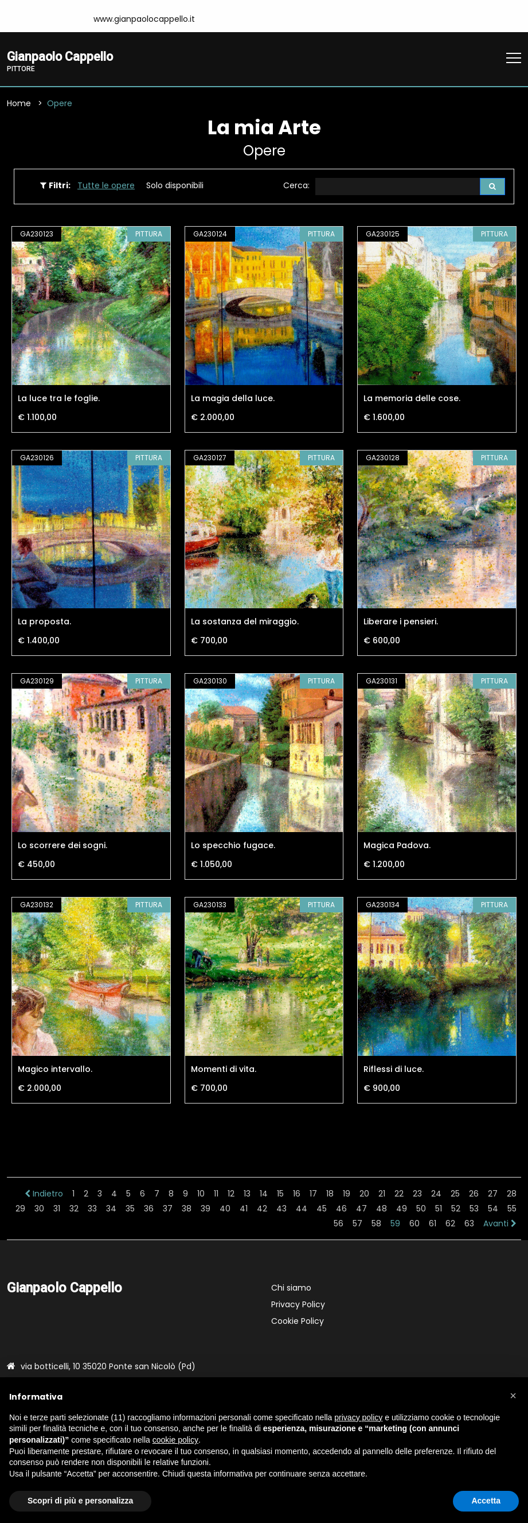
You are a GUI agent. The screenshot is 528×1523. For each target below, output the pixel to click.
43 (281, 1209)
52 (455, 1209)
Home (19, 104)
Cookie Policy (297, 1322)
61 (432, 1224)
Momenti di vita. (223, 1070)
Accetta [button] (485, 1500)
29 (20, 1209)
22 (399, 1194)
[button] (513, 1395)
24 (436, 1194)
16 (296, 1194)
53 (474, 1209)
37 (168, 1209)
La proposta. (44, 623)
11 (216, 1194)
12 (231, 1194)
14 (264, 1194)
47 (361, 1209)
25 (455, 1194)
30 (39, 1209)
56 (338, 1224)
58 (376, 1224)
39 (205, 1209)
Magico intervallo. (55, 1070)
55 (512, 1209)
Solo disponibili (175, 186)
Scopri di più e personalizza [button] (80, 1500)
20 (364, 1194)
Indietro (44, 1194)
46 (341, 1209)
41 (244, 1209)
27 (493, 1194)
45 (321, 1209)
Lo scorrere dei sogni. (62, 847)
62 (450, 1224)
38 (186, 1209)
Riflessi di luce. (393, 1070)
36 (149, 1209)
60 (414, 1224)
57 (357, 1224)
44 (301, 1209)
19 (346, 1194)
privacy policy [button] (358, 1417)
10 (201, 1194)
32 (74, 1209)
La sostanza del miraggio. (245, 623)
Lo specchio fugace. (233, 847)
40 (225, 1209)
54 (493, 1209)
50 (421, 1209)
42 (262, 1209)
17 (313, 1194)
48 (381, 1209)
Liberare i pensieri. (400, 623)
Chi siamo (291, 1289)
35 (130, 1209)
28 (512, 1194)
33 (92, 1209)
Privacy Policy (298, 1305)
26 (474, 1194)
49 (401, 1209)
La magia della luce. (233, 399)
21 (381, 1194)
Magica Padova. (397, 847)
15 (280, 1194)
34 (111, 1209)
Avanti (500, 1224)
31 (56, 1209)
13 (247, 1194)
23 (417, 1194)
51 (438, 1209)
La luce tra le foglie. (59, 399)
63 (469, 1224)
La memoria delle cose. (411, 399)
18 (330, 1194)
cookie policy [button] (175, 1439)
